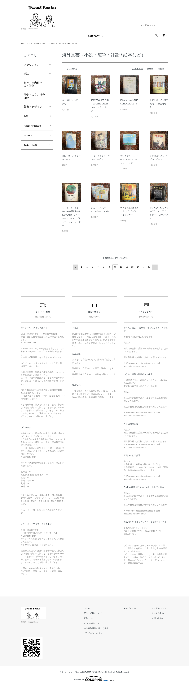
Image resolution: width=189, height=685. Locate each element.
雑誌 (26, 73)
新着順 (161, 68)
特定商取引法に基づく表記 (103, 627)
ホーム (23, 43)
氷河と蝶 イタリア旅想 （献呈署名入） (159, 103)
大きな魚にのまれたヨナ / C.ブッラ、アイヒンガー (129, 211)
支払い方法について (100, 622)
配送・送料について (100, 613)
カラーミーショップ (68, 671)
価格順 (150, 68)
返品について (97, 618)
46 (148, 267)
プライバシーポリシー (101, 632)
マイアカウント (148, 25)
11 (121, 267)
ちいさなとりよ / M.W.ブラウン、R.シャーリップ (128, 159)
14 (137, 267)
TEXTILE (29, 137)
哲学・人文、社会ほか (34, 96)
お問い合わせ (160, 618)
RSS (131, 608)
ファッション (32, 64)
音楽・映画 (30, 147)
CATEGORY (94, 36)
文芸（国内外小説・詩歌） (40, 43)
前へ (76, 267)
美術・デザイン (33, 106)
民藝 (26, 116)
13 (132, 267)
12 (126, 267)
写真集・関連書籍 (34, 127)
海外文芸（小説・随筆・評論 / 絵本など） (72, 43)
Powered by (94, 678)
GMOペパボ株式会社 (104, 671)
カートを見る (160, 613)
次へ (154, 267)
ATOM (138, 608)
